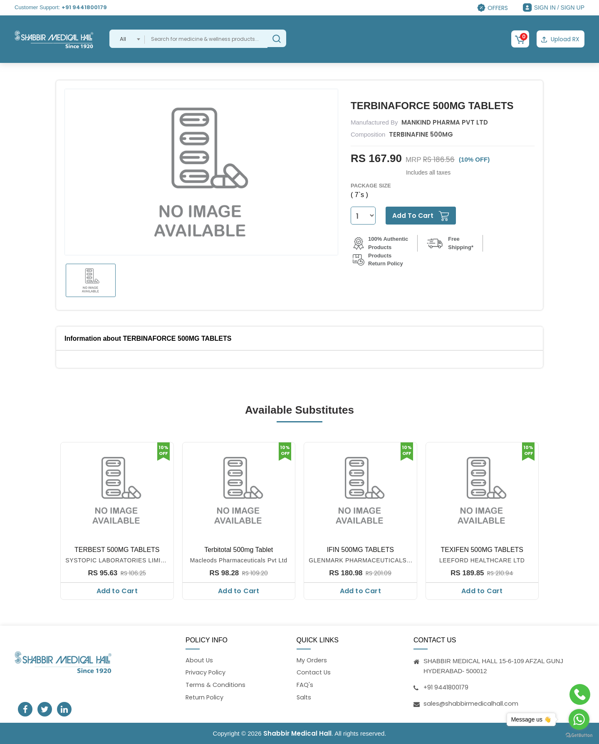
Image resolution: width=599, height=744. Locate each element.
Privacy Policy (206, 672)
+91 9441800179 (84, 7)
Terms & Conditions (216, 685)
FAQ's (305, 685)
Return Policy (205, 697)
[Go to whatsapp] (579, 719)
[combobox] (127, 39)
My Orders (312, 659)
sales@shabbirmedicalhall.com (471, 702)
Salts (304, 697)
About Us (200, 659)
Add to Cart (117, 590)
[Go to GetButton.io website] (579, 735)
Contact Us (314, 672)
